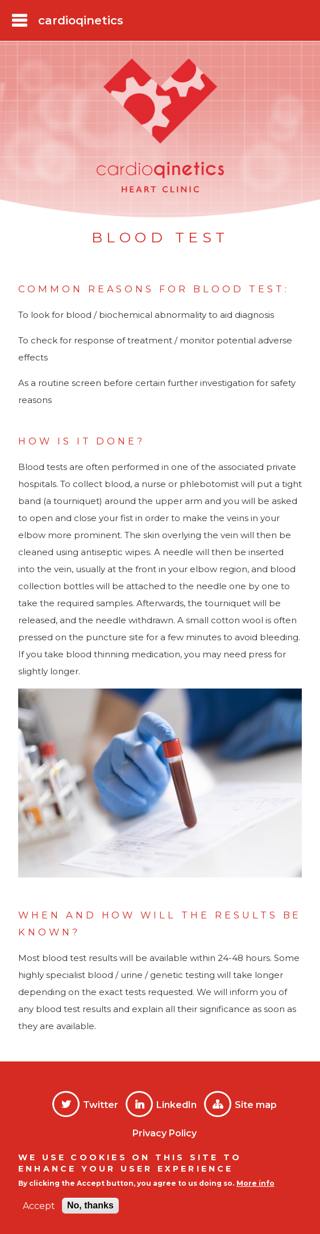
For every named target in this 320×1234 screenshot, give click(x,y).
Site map (256, 1104)
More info (255, 1183)
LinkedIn (176, 1104)
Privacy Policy (164, 1133)
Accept (39, 1206)
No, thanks (90, 1205)
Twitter (100, 1104)
